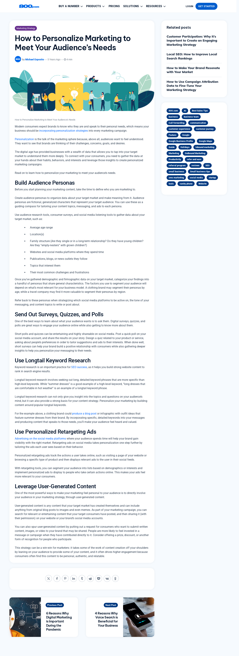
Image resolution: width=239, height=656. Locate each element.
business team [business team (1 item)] (191, 116)
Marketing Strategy (26, 28)
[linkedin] (73, 578)
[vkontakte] (107, 578)
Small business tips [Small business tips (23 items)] (200, 171)
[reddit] (90, 578)
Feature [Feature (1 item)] (172, 135)
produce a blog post (84, 413)
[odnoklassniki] (115, 578)
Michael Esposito (34, 59)
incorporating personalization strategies (63, 130)
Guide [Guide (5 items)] (172, 147)
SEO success (79, 367)
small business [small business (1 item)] (176, 171)
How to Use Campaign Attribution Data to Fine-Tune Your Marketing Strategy (192, 86)
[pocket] (98, 578)
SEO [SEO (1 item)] (207, 165)
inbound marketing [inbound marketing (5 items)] (204, 147)
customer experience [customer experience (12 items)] (179, 129)
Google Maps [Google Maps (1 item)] (205, 141)
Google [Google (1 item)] (185, 135)
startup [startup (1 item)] (212, 177)
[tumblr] (82, 578)
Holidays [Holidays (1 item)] (185, 147)
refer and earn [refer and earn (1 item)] (194, 159)
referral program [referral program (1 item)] (177, 165)
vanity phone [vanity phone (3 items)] (186, 183)
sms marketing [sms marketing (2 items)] (176, 177)
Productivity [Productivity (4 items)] (175, 159)
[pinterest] (65, 578)
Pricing (114, 6)
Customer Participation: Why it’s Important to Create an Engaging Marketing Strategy (192, 40)
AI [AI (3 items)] (185, 110)
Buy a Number (71, 6)
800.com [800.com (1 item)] (173, 110)
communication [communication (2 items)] (198, 123)
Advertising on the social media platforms (40, 438)
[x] (48, 578)
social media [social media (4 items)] (196, 177)
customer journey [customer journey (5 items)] (205, 129)
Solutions (133, 6)
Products (95, 6)
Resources (156, 6)
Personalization (24, 139)
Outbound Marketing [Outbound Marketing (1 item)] (195, 153)
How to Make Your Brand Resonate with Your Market (193, 70)
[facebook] (56, 578)
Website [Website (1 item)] (202, 183)
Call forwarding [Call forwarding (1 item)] (176, 123)
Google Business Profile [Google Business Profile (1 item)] (181, 141)
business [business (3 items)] (173, 116)
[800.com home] (29, 6)
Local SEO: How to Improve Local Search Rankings (192, 56)
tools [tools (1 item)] (171, 183)
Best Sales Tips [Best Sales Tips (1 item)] (200, 110)
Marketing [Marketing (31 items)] (174, 153)
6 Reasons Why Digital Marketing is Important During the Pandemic (59, 621)
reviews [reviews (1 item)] (195, 165)
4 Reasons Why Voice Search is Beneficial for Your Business (106, 619)
